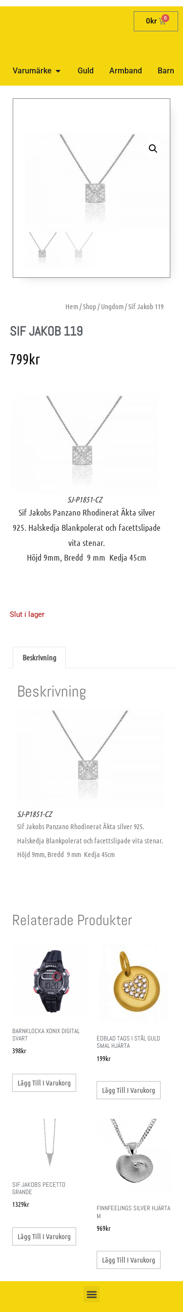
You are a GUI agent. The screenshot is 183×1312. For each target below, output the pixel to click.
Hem (71, 306)
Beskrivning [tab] (39, 657)
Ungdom (112, 306)
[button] (153, 149)
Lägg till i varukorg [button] (44, 1082)
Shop (89, 306)
